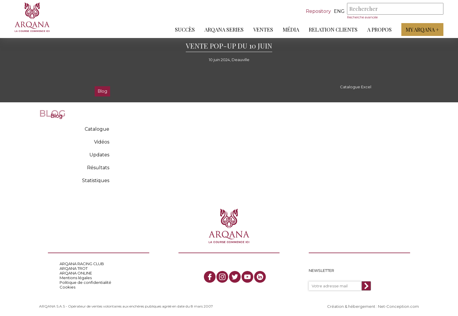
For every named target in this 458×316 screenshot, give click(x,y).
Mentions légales (76, 277)
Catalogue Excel (355, 86)
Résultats (98, 167)
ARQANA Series (224, 29)
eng (339, 11)
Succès (185, 29)
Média (291, 29)
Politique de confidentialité (85, 282)
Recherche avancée (362, 17)
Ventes (263, 29)
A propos (379, 29)
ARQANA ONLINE (76, 273)
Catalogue (97, 129)
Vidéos (101, 142)
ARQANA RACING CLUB (82, 263)
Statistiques (95, 180)
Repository (318, 11)
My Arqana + (422, 29)
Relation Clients (333, 29)
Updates (99, 155)
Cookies (67, 287)
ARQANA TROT (74, 268)
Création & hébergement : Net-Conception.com (373, 306)
